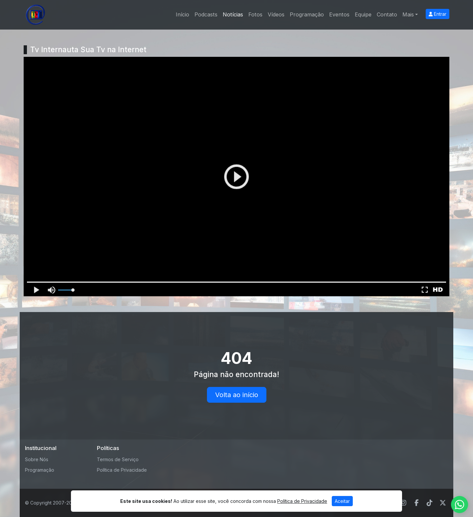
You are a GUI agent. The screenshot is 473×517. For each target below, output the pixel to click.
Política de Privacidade (122, 470)
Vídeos (276, 14)
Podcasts (205, 14)
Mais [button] (408, 14)
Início (182, 14)
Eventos (339, 14)
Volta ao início (236, 395)
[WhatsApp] (459, 504)
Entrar (437, 14)
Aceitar (342, 501)
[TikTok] (430, 503)
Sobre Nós (36, 459)
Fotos (255, 14)
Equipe (363, 14)
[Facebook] (417, 503)
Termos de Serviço (118, 459)
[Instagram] (403, 503)
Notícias (233, 14)
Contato (387, 14)
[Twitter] (442, 503)
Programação (307, 14)
